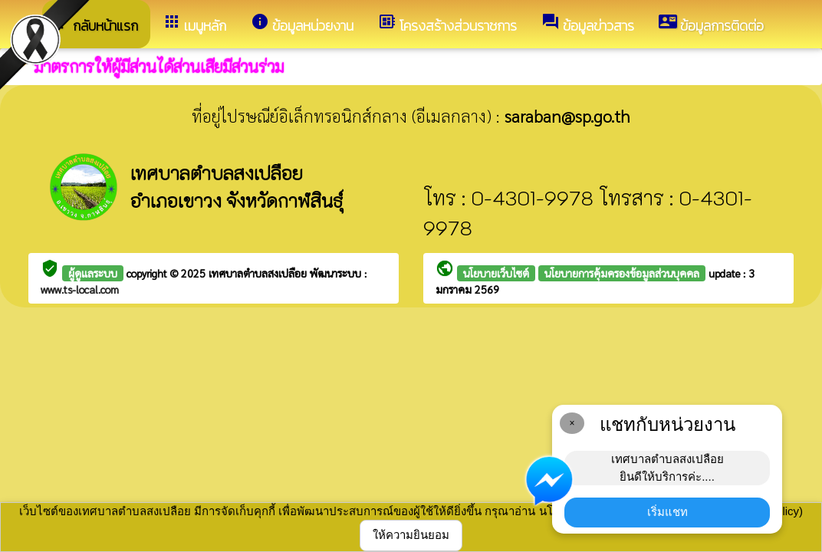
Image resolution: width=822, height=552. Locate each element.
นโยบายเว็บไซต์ (496, 273)
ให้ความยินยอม (411, 534)
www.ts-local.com (80, 289)
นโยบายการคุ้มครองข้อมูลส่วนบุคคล (621, 273)
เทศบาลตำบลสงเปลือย (259, 273)
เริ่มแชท (667, 511)
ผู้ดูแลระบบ (92, 273)
